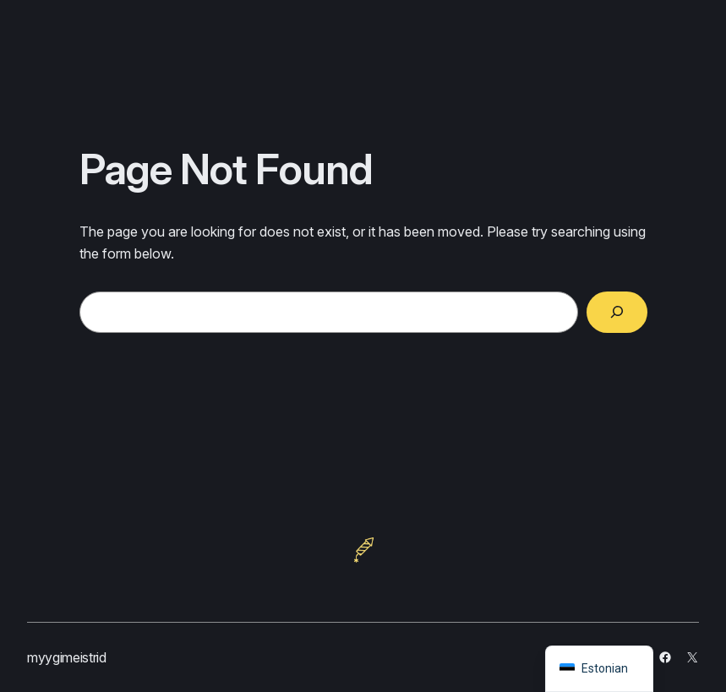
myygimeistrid (66, 657)
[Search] (617, 313)
